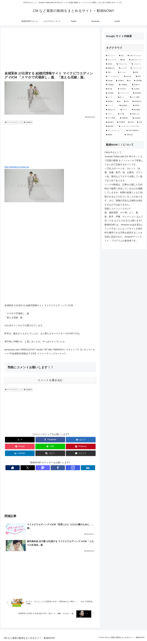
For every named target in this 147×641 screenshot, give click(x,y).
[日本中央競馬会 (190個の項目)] (134, 130)
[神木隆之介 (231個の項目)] (137, 101)
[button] (50, 453)
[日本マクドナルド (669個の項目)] (135, 56)
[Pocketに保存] (20, 446)
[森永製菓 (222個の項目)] (137, 110)
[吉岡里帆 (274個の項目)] (138, 81)
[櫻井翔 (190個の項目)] (114, 135)
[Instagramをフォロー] (58, 467)
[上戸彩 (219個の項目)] (123, 114)
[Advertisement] (50, 50)
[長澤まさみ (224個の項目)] (112, 110)
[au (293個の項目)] (129, 81)
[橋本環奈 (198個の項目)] (111, 126)
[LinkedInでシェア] (20, 453)
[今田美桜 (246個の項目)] (110, 93)
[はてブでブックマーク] (81, 439)
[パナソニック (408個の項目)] (136, 68)
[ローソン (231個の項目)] (111, 105)
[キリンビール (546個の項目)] (112, 60)
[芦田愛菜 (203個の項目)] (121, 122)
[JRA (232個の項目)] (127, 101)
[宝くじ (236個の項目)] (123, 97)
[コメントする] (81, 453)
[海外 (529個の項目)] (123, 60)
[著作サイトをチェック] (36, 467)
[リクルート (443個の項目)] (137, 64)
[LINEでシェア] (50, 446)
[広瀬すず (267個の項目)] (137, 85)
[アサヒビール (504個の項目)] (122, 64)
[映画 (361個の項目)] (138, 72)
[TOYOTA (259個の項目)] (123, 89)
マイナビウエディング (13, 122)
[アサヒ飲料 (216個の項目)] (111, 118)
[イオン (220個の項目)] (110, 114)
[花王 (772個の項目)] (122, 56)
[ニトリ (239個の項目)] (110, 97)
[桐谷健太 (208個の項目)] (110, 122)
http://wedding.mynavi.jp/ (16, 167)
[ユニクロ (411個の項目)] (123, 68)
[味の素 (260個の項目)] (110, 89)
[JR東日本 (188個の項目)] (134, 135)
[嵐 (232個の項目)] (119, 101)
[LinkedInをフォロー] (64, 467)
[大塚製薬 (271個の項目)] (111, 85)
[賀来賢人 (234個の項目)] (110, 101)
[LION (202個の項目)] (131, 122)
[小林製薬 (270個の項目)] (124, 85)
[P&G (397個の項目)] (111, 72)
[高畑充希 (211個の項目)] (125, 118)
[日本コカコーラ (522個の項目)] (136, 60)
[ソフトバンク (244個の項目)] (124, 93)
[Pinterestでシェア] (81, 446)
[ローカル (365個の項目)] (124, 72)
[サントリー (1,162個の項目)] (111, 56)
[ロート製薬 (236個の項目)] (136, 97)
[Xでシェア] (20, 439)
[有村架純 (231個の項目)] (125, 105)
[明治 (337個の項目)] (139, 76)
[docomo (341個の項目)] (128, 76)
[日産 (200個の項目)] (140, 122)
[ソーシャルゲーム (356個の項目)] (114, 76)
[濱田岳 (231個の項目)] (138, 105)
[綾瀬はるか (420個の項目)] (111, 68)
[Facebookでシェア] (50, 439)
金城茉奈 (28, 122)
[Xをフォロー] (41, 467)
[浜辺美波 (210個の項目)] (137, 118)
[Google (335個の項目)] (109, 81)
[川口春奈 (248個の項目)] (137, 89)
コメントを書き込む (50, 380)
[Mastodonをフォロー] (47, 467)
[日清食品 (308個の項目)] (120, 81)
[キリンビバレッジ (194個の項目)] (115, 130)
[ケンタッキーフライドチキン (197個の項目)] (131, 126)
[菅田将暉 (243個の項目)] (138, 93)
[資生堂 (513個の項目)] (110, 64)
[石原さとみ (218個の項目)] (136, 114)
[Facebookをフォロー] (53, 467)
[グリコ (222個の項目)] (125, 110)
